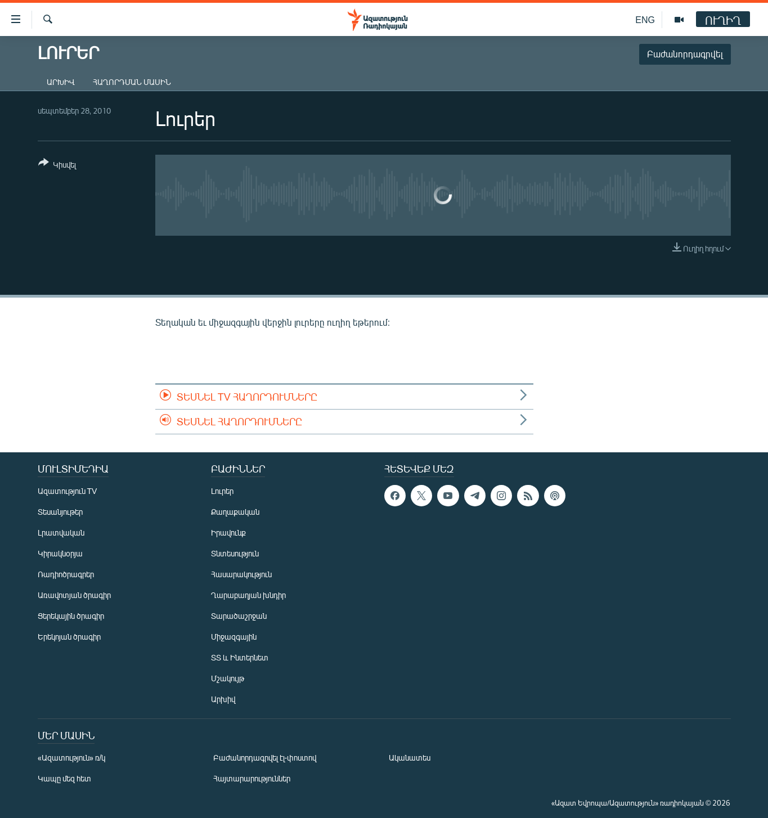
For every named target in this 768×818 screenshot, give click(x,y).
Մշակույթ (227, 678)
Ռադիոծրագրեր (66, 574)
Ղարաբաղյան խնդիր (248, 595)
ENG (645, 19)
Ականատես (409, 757)
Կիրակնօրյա (60, 553)
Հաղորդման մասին (132, 82)
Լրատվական (61, 532)
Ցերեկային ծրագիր (71, 616)
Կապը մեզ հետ (64, 778)
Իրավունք (228, 532)
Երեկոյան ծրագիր (69, 636)
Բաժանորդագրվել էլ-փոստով (265, 757)
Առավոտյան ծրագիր (74, 595)
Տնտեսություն (235, 553)
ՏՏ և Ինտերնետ (239, 657)
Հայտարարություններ (251, 778)
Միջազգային (234, 636)
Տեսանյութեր (60, 511)
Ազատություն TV (67, 491)
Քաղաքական (235, 511)
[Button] (57, 166)
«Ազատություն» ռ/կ (72, 757)
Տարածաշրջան (239, 616)
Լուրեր (222, 491)
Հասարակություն (241, 574)
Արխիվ (61, 82)
